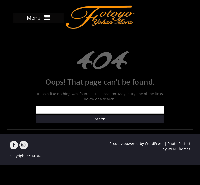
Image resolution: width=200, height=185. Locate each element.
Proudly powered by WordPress (136, 143)
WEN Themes (179, 148)
